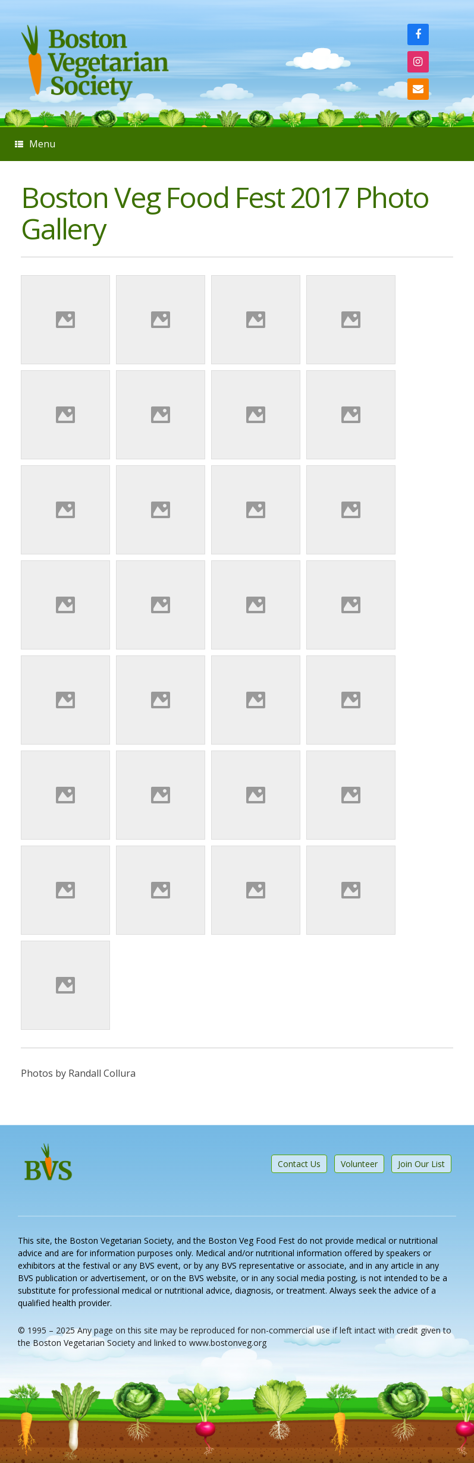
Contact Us (299, 1163)
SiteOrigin (227, 1368)
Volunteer (359, 1163)
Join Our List (421, 1163)
